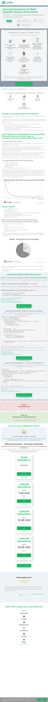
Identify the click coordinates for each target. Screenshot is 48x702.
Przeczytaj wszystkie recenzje (37, 594)
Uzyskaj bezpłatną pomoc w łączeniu (7, 299)
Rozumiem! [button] (42, 699)
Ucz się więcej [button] (27, 700)
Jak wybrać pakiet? (24, 476)
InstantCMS (24, 612)
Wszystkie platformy (24, 644)
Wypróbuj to (24, 474)
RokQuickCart (24, 623)
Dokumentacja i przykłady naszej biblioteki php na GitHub (11, 298)
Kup (24, 501)
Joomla (24, 635)
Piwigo (24, 617)
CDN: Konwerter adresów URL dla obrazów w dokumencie (11, 302)
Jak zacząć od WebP (12, 89)
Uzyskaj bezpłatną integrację (24, 358)
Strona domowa (4, 89)
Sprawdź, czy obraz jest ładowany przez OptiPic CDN (10, 300)
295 (9, 21)
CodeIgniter (24, 629)
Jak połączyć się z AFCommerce (24, 84)
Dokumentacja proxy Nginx (6, 351)
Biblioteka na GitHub (23, 306)
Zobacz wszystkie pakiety (24, 565)
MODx (24, 641)
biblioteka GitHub (40, 278)
